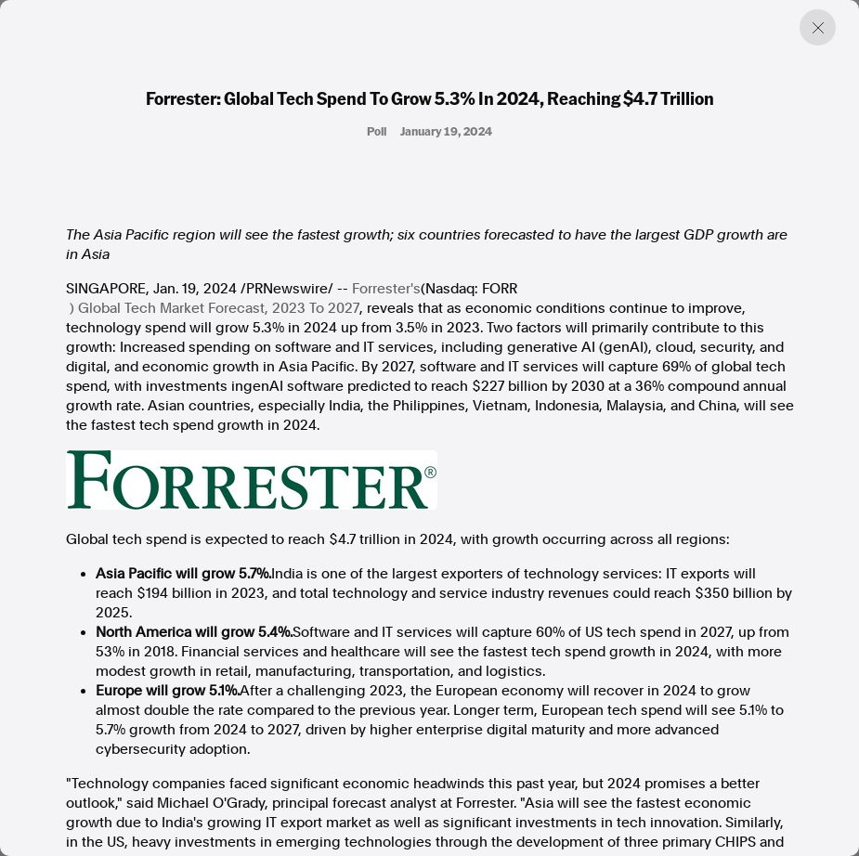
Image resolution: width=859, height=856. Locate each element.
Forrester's (386, 288)
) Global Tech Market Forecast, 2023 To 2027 (214, 308)
